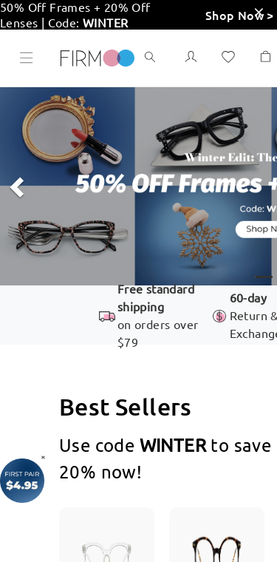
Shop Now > (239, 15)
